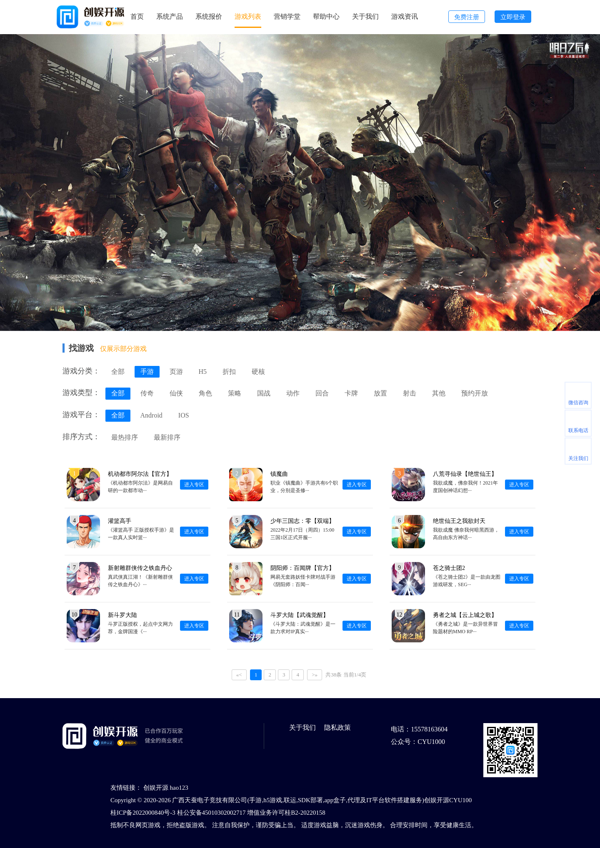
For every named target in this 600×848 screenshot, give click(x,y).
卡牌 (351, 393)
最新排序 (167, 437)
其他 (438, 393)
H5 (203, 371)
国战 (263, 393)
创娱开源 (155, 787)
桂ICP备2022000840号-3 (142, 812)
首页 (137, 16)
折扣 (229, 371)
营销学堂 (287, 16)
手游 (147, 371)
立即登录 (512, 17)
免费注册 (466, 17)
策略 (234, 393)
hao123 (179, 787)
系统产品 (169, 16)
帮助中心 (326, 16)
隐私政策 (337, 727)
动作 (293, 393)
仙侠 (176, 393)
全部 (118, 371)
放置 (380, 393)
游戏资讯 (404, 16)
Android (151, 415)
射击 (409, 393)
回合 (322, 393)
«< (239, 674)
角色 (205, 393)
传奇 (147, 393)
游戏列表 (248, 16)
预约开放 (474, 393)
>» (315, 674)
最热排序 (124, 437)
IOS (183, 415)
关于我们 (365, 16)
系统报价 (208, 16)
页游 (176, 371)
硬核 (258, 371)
